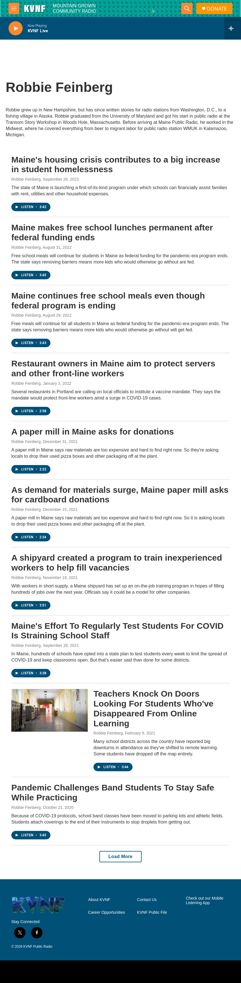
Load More (120, 856)
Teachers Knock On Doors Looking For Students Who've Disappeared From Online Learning (153, 708)
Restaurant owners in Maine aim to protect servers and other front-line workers (113, 368)
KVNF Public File (152, 912)
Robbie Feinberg (26, 179)
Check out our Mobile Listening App (204, 900)
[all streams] (232, 28)
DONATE (217, 9)
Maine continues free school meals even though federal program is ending (108, 300)
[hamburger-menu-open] (13, 8)
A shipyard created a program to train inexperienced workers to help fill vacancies (116, 562)
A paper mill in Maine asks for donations (92, 431)
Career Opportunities (106, 912)
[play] (15, 28)
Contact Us (147, 900)
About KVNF (99, 900)
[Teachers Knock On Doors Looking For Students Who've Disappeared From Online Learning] (49, 710)
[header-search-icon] (187, 8)
